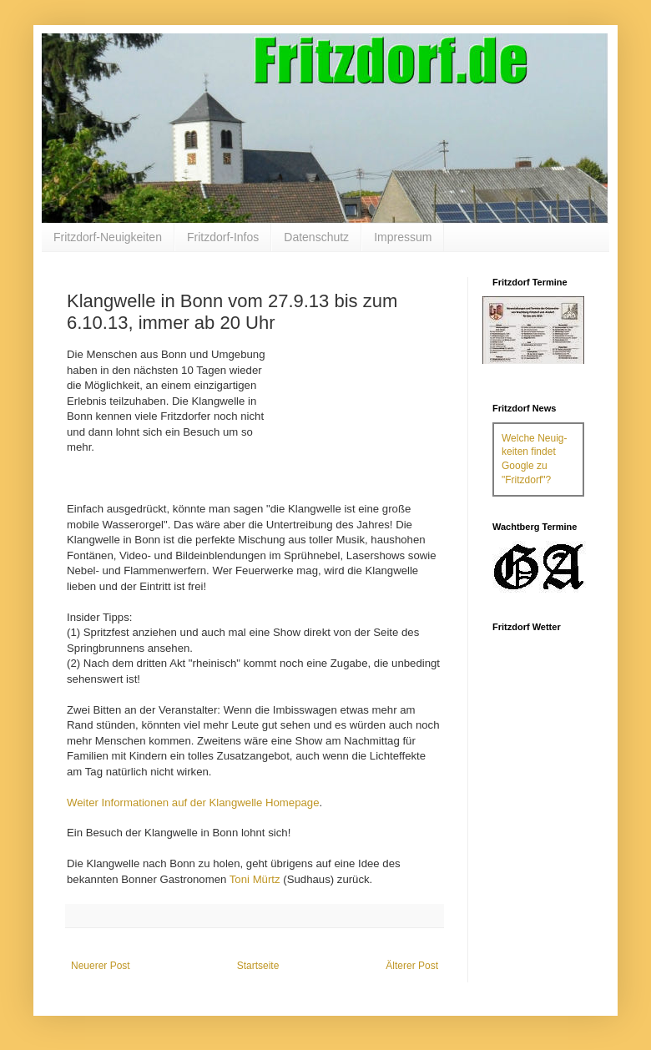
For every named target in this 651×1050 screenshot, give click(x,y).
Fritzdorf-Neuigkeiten (107, 237)
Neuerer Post (100, 966)
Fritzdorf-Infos (223, 237)
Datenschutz (316, 237)
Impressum (402, 237)
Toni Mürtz (255, 879)
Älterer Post (412, 966)
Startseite (258, 966)
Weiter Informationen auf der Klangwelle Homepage (193, 802)
